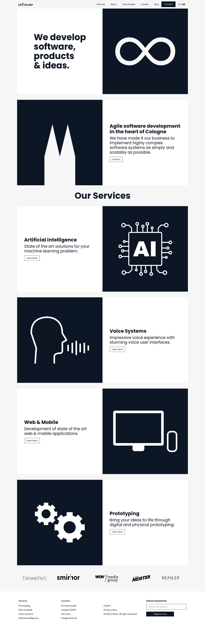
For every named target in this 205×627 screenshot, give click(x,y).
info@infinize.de (69, 618)
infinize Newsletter (156, 601)
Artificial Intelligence (29, 618)
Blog (156, 4)
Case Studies (128, 4)
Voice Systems (26, 614)
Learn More (31, 258)
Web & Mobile (25, 610)
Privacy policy (110, 610)
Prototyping (24, 606)
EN (183, 4)
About (114, 4)
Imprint (107, 606)
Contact (168, 4)
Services (101, 4)
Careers (145, 4)
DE (179, 4)
